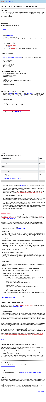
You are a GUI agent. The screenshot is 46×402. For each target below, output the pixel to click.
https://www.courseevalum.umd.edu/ (8, 366)
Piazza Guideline (30, 93)
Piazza (8, 19)
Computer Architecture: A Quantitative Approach (12, 57)
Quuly (24, 94)
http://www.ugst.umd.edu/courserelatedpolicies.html (30, 372)
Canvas (3, 19)
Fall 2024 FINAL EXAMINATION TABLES (13, 178)
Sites (6, 1)
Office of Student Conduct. (12, 218)
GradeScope (22, 185)
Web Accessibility (41, 391)
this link (4, 29)
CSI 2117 (10, 46)
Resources (11, 1)
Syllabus (3, 1)
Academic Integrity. (21, 228)
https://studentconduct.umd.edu (8, 297)
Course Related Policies (11, 293)
